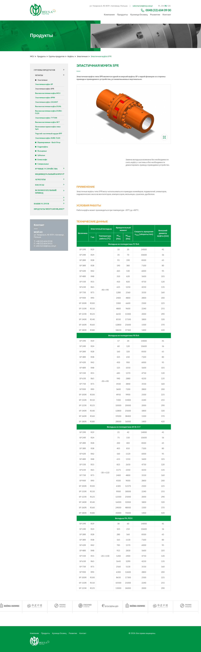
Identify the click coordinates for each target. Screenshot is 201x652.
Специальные (43, 168)
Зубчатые (41, 159)
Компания (109, 14)
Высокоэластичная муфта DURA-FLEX (49, 113)
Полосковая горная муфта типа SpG (48, 130)
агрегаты (40, 187)
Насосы (40, 192)
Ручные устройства (47, 173)
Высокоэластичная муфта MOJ (48, 94)
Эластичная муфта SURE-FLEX (48, 141)
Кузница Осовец (139, 14)
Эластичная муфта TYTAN (47, 120)
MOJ (32, 56)
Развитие (155, 14)
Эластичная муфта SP (44, 85)
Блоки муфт (42, 163)
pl (159, 6)
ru (166, 6)
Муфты (70, 56)
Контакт (167, 14)
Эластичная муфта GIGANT (47, 103)
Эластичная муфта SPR (45, 89)
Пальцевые (42, 154)
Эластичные (82, 56)
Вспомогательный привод (46, 199)
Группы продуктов (56, 56)
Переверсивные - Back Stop (49, 145)
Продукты (122, 14)
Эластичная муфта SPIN (45, 99)
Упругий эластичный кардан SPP (49, 136)
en (162, 6)
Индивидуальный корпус (45, 180)
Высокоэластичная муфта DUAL (49, 108)
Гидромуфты (43, 150)
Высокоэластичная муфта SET (48, 124)
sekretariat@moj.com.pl (143, 6)
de (169, 6)
